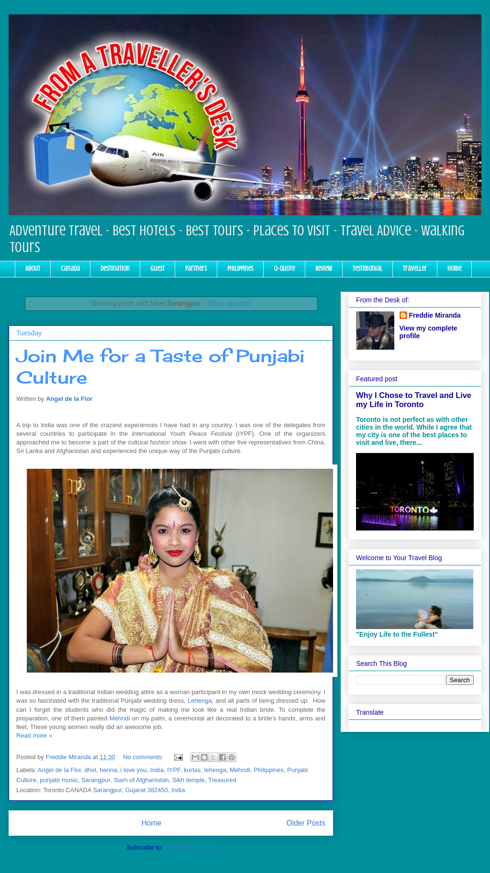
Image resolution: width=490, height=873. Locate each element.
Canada (70, 268)
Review (323, 268)
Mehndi (120, 718)
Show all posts (230, 303)
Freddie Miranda (435, 315)
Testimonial (367, 268)
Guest (157, 268)
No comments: (144, 757)
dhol (90, 770)
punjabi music (59, 780)
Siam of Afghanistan (141, 780)
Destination (115, 268)
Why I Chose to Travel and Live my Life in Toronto (413, 400)
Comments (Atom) (190, 847)
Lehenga (200, 700)
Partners (196, 268)
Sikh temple (188, 780)
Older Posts (306, 823)
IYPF (173, 770)
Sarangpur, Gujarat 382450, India (139, 790)
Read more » (34, 735)
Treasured (222, 780)
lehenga (215, 770)
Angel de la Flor (69, 398)
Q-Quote (284, 268)
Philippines (240, 268)
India (157, 770)
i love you (134, 770)
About (32, 268)
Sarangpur (95, 780)
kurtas (192, 770)
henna (108, 770)
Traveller (415, 268)
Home (454, 268)
